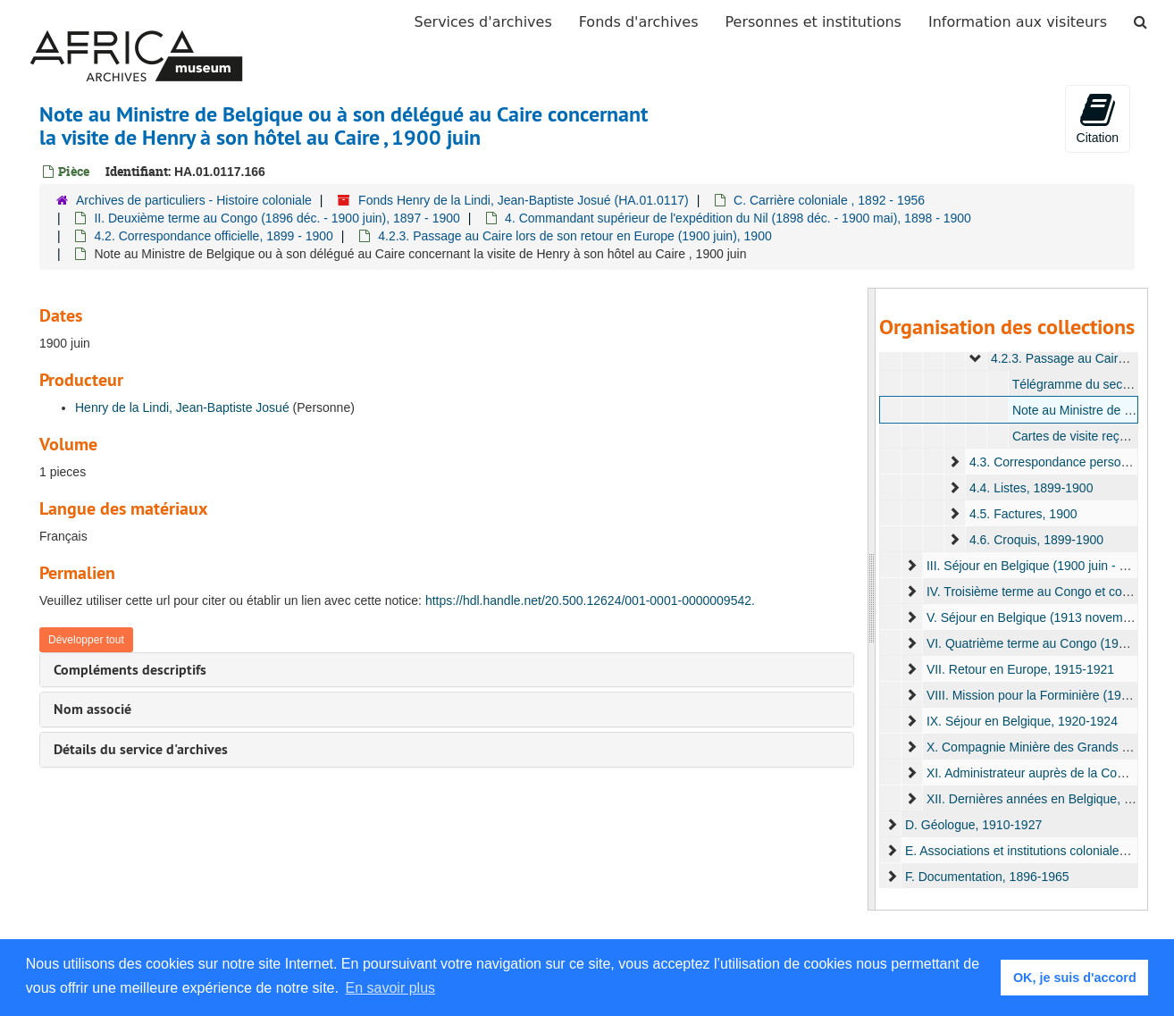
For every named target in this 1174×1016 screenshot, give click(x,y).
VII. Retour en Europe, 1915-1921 (1020, 669)
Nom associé (92, 709)
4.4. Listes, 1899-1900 (1031, 488)
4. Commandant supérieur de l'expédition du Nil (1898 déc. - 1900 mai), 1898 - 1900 (738, 218)
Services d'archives (483, 21)
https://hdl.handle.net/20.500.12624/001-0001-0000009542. (590, 600)
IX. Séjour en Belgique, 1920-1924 (1022, 721)
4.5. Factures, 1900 (1023, 514)
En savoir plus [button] (391, 987)
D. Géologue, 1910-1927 (973, 825)
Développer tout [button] (86, 640)
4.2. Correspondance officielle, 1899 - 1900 (213, 236)
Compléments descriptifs (130, 669)
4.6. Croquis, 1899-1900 (1036, 540)
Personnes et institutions (813, 21)
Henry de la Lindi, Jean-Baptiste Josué (182, 407)
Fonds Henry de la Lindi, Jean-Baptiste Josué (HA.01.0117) (523, 200)
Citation (1098, 118)
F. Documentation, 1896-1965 (987, 876)
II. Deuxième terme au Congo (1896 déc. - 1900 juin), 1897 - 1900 (276, 218)
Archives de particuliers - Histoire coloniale (194, 200)
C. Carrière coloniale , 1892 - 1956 (829, 200)
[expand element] (975, 358)
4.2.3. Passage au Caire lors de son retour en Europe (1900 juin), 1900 (575, 236)
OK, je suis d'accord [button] (1074, 977)
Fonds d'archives (639, 21)
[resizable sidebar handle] (872, 599)
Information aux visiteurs (1017, 21)
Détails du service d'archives (141, 749)
